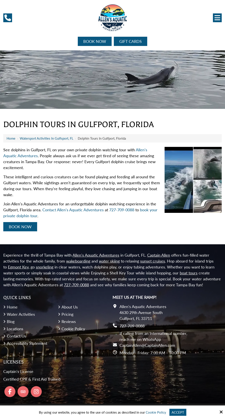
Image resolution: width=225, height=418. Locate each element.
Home (11, 138)
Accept (178, 412)
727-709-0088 (121, 209)
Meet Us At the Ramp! (134, 297)
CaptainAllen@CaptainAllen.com (147, 345)
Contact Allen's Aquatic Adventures (73, 209)
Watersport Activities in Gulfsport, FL (46, 138)
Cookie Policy (156, 412)
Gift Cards (130, 41)
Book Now (94, 41)
